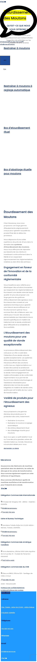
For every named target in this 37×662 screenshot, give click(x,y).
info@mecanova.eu (9, 508)
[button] (5, 69)
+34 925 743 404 (8, 512)
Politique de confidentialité (11, 588)
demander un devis (11, 448)
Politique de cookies (15, 590)
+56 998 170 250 (8, 580)
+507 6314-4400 (8, 560)
